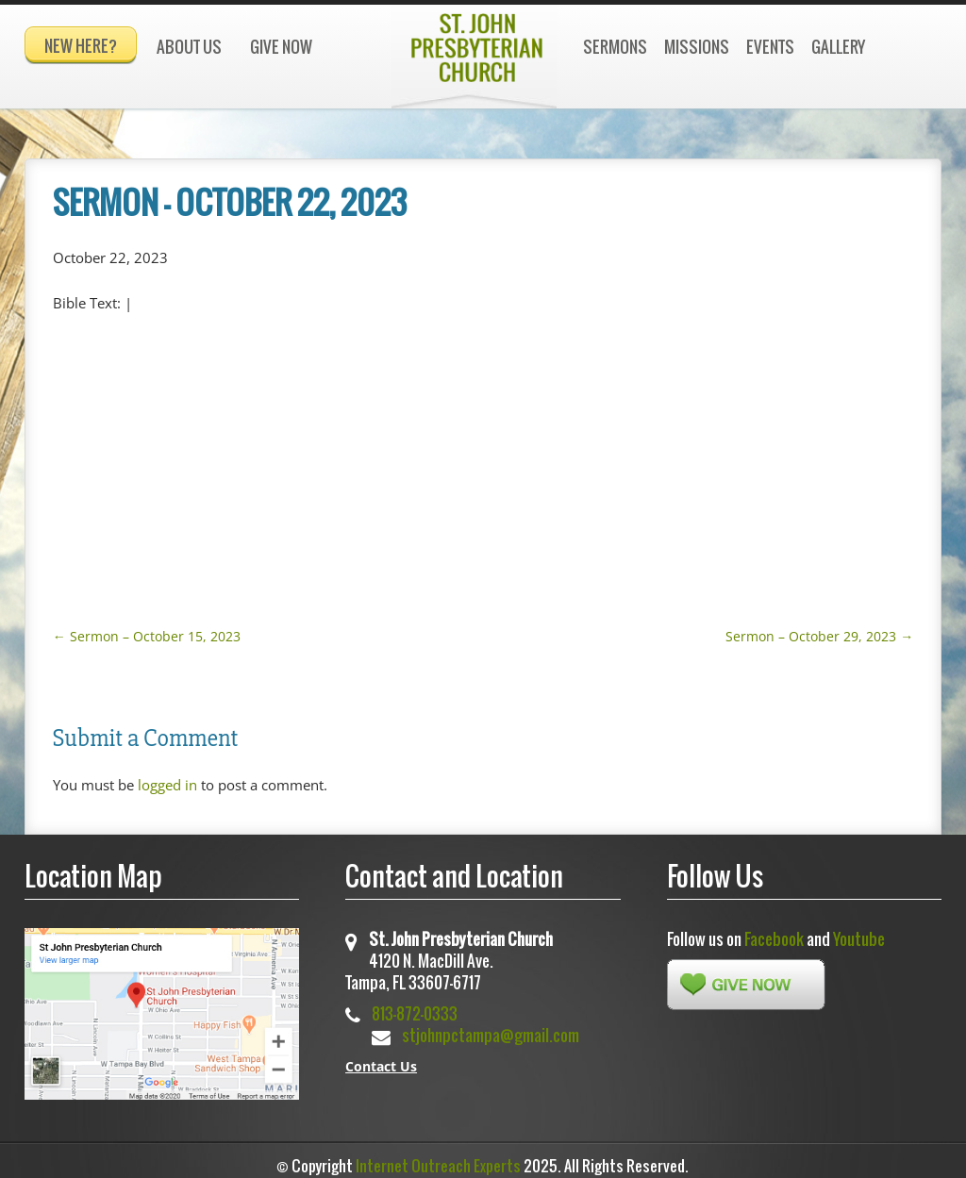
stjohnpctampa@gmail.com (490, 1026)
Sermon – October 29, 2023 (819, 628)
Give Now (281, 46)
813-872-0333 (415, 1005)
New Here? (80, 46)
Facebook (774, 930)
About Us (189, 46)
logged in (167, 776)
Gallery (838, 46)
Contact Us (381, 1058)
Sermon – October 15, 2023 (147, 628)
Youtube (859, 930)
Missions (696, 46)
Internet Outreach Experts (438, 1157)
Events (770, 46)
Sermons (615, 46)
